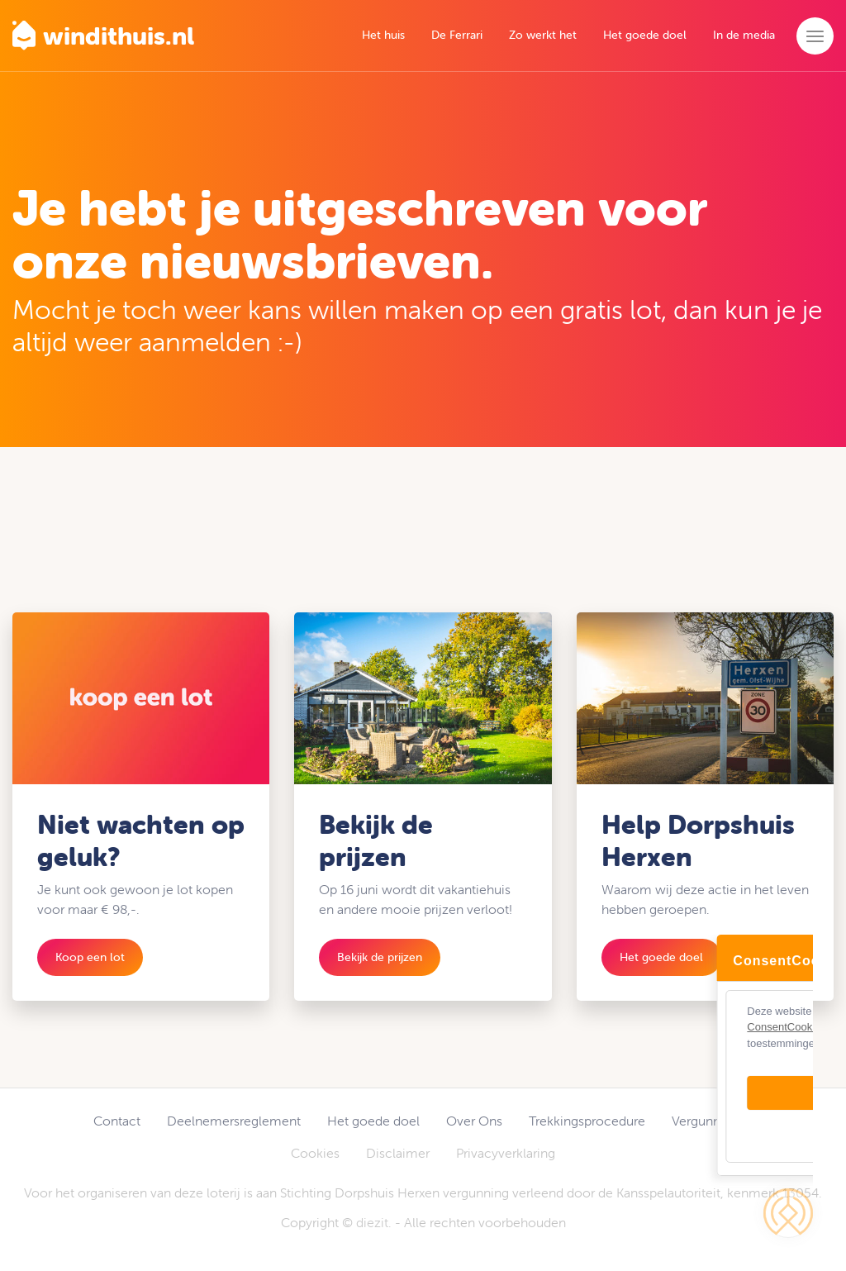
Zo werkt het (543, 34)
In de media (744, 34)
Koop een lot (90, 957)
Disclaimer (398, 1153)
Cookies (315, 1153)
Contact (116, 1120)
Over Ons (474, 1120)
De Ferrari (456, 34)
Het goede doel (645, 34)
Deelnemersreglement (234, 1120)
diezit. (374, 1222)
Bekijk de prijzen (379, 957)
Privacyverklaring (505, 1153)
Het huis (383, 34)
